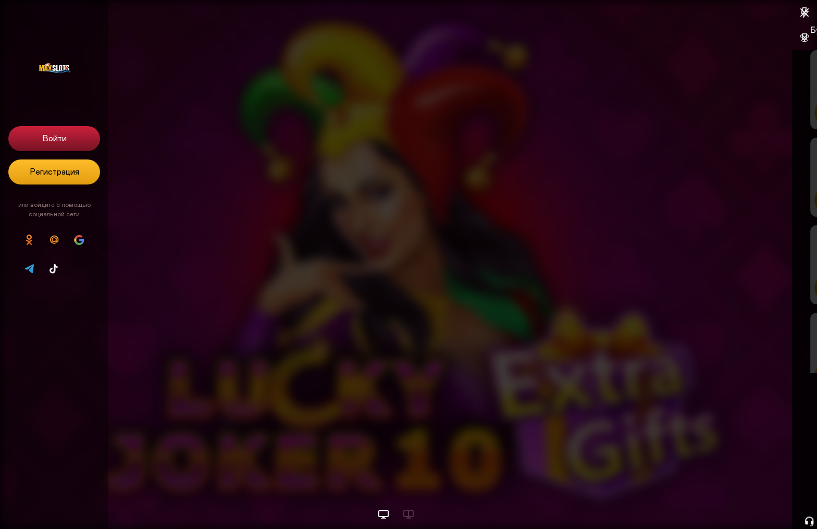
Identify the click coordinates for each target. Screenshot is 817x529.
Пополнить (737, 112)
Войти (54, 138)
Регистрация (54, 172)
